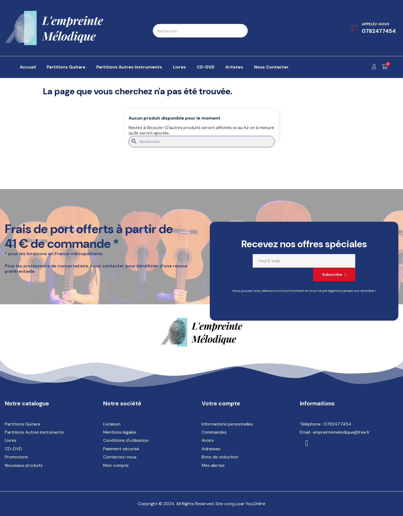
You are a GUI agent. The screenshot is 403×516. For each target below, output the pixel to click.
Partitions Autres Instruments (34, 432)
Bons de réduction (220, 457)
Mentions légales (119, 432)
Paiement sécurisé (121, 449)
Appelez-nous (375, 24)
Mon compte (116, 465)
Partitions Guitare (22, 424)
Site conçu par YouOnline (240, 503)
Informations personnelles (227, 424)
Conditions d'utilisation (126, 440)
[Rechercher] (202, 141)
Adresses (211, 449)
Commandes (214, 432)
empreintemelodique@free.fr (341, 432)
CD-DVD (13, 449)
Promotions (16, 457)
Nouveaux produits (24, 465)
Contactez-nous (120, 457)
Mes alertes (213, 465)
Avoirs (208, 440)
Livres (10, 440)
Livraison (111, 424)
